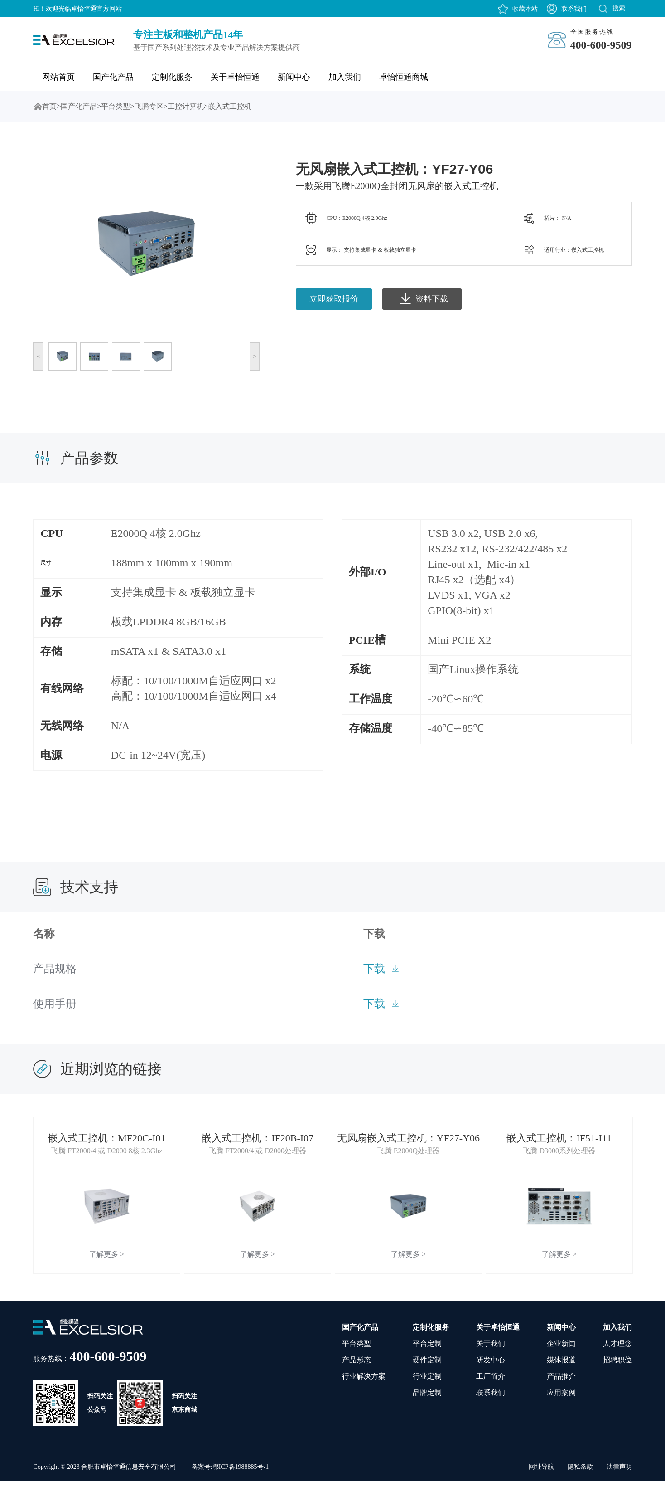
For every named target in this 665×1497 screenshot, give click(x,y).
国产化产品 (113, 77)
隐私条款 (580, 1483)
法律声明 (619, 1483)
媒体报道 (561, 1376)
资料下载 (424, 298)
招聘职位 (617, 1376)
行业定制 (427, 1392)
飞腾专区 (149, 106)
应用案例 (561, 1409)
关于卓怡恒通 (235, 77)
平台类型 (115, 106)
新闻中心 (294, 77)
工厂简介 (490, 1392)
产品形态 (356, 1376)
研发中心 (490, 1376)
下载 (374, 969)
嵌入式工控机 (229, 106)
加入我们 (344, 77)
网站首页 (58, 77)
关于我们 (490, 1360)
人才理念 (617, 1360)
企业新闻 (561, 1360)
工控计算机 (186, 106)
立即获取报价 (333, 298)
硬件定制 (427, 1376)
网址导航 (541, 1483)
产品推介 (561, 1392)
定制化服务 (172, 77)
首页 (37, 107)
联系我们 (574, 8)
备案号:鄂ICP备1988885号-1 (230, 1483)
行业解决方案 (364, 1392)
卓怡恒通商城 (403, 77)
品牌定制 (427, 1409)
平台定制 (427, 1360)
